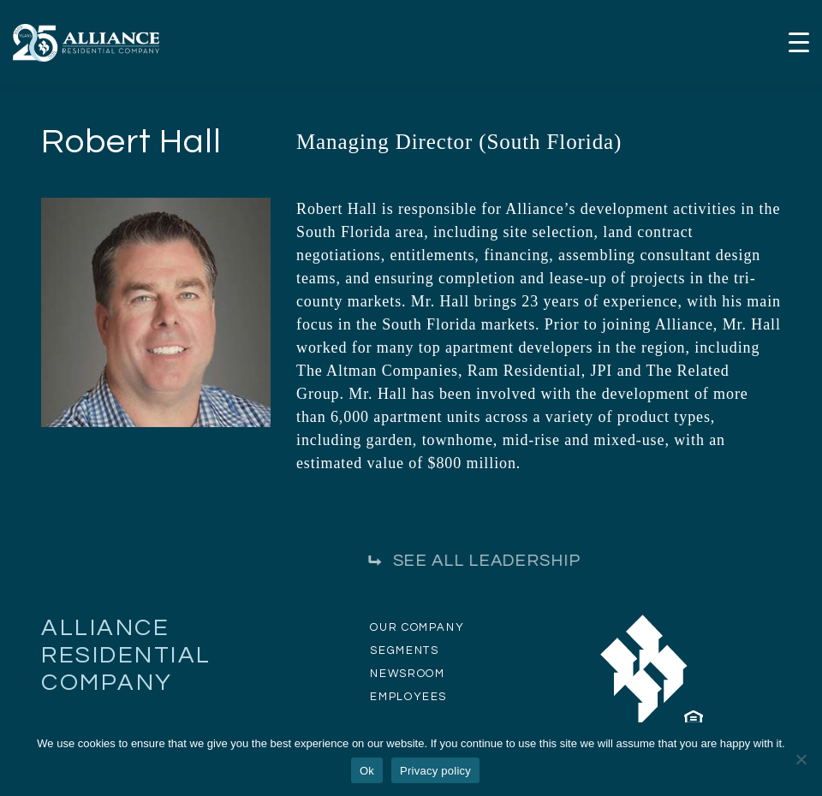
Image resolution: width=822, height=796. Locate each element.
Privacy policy (435, 770)
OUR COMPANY (417, 627)
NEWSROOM (407, 674)
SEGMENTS (404, 650)
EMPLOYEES (408, 697)
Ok (367, 770)
